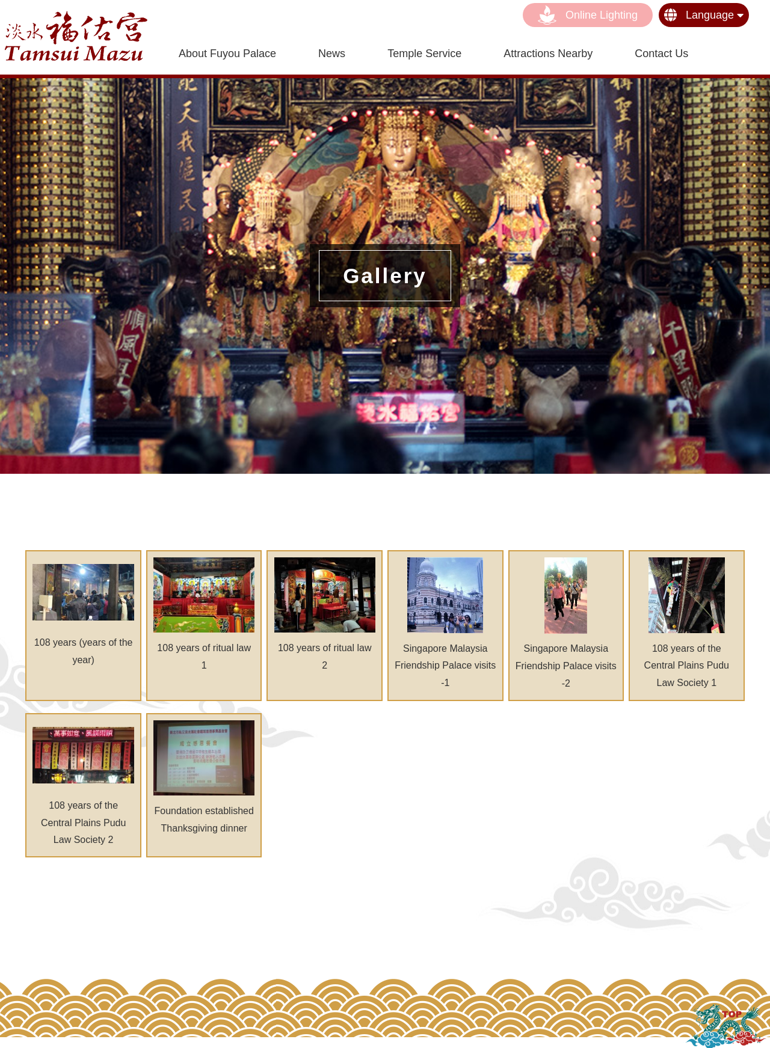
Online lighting (588, 15)
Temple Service (424, 53)
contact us (661, 53)
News (331, 53)
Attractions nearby (548, 53)
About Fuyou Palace (227, 53)
